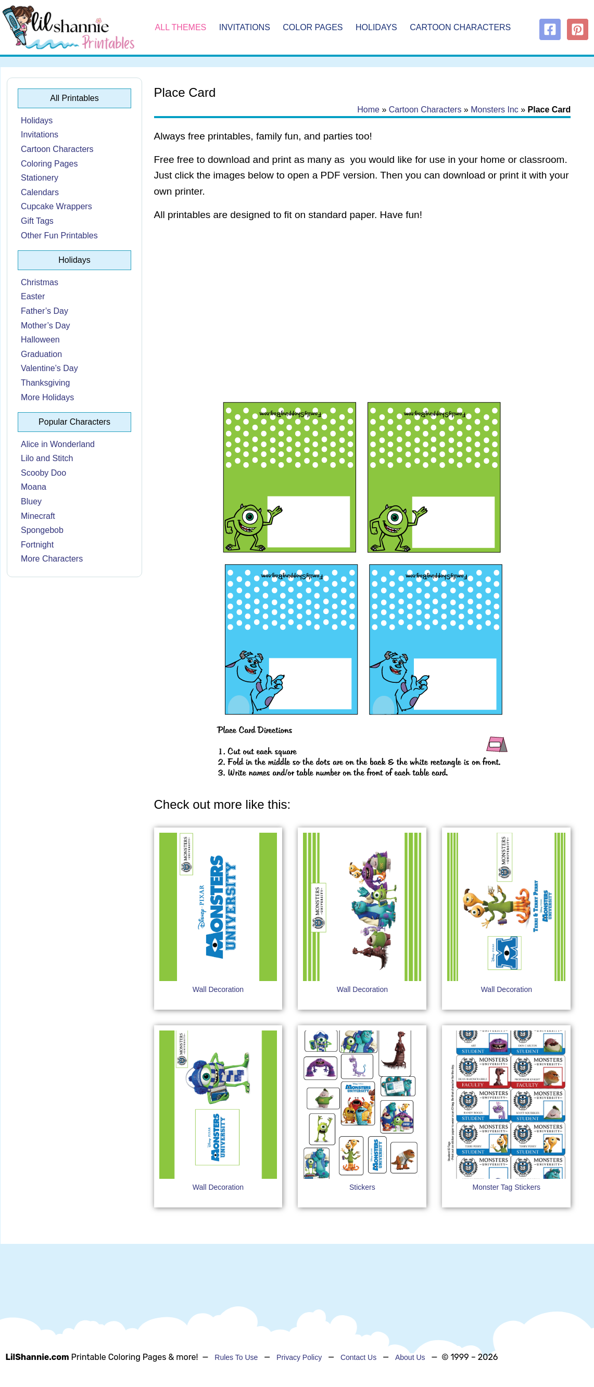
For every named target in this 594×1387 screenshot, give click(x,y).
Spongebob (42, 530)
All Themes (181, 27)
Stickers (362, 1187)
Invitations (244, 27)
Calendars (40, 192)
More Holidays (47, 397)
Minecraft (38, 516)
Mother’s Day (45, 325)
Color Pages (313, 27)
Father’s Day (44, 311)
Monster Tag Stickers (506, 1187)
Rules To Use (236, 1357)
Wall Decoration (218, 989)
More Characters (52, 558)
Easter (33, 296)
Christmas (39, 282)
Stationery (39, 177)
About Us (410, 1357)
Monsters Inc (495, 109)
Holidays (376, 27)
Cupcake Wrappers (56, 206)
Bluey (31, 501)
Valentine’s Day (49, 368)
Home (368, 109)
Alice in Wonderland (58, 444)
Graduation (41, 354)
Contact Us (358, 1357)
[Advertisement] (363, 313)
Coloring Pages (49, 163)
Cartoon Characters (460, 27)
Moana (33, 486)
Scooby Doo (43, 472)
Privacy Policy (299, 1357)
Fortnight (37, 544)
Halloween (40, 339)
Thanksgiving (45, 382)
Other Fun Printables (59, 235)
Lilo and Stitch (47, 458)
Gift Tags (37, 221)
